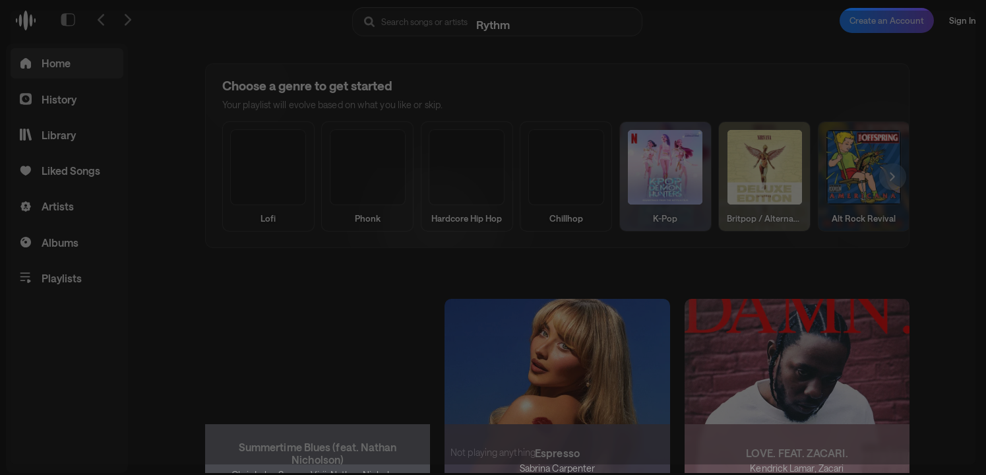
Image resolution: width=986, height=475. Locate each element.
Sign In (962, 20)
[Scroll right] (887, 176)
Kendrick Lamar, (784, 467)
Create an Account (886, 20)
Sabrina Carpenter (557, 467)
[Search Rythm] (497, 21)
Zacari (831, 467)
